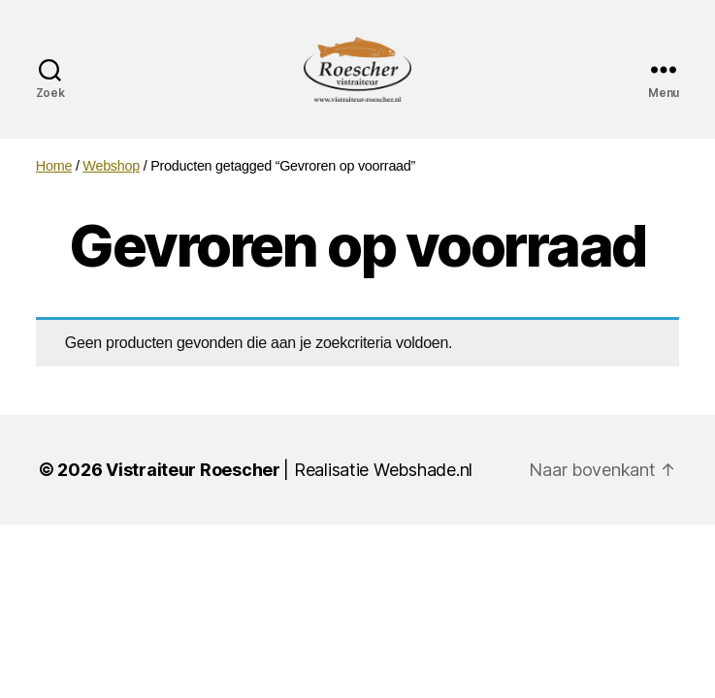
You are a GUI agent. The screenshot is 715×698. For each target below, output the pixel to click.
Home (54, 188)
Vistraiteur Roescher (193, 492)
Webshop (111, 188)
